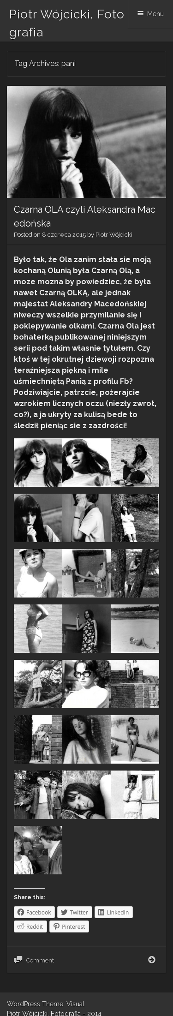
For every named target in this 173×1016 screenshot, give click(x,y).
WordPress (23, 1004)
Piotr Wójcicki (113, 234)
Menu (155, 14)
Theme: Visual (63, 1004)
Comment (40, 960)
